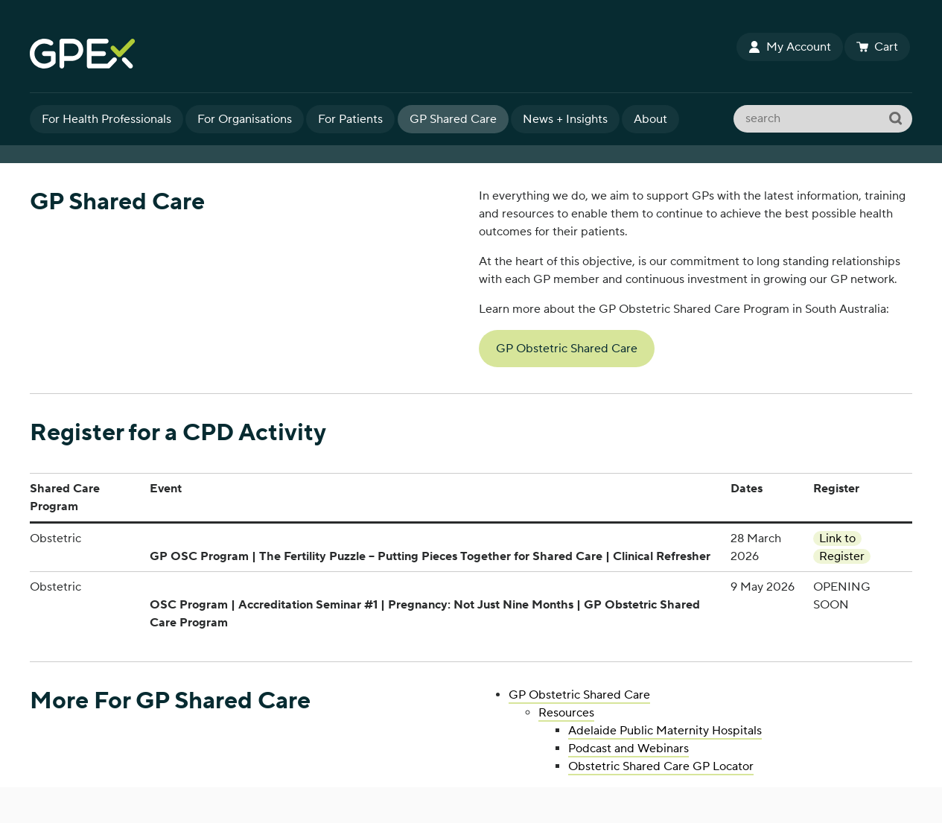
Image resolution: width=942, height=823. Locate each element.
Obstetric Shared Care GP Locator (661, 766)
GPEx (383, 54)
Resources (566, 712)
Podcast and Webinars (628, 748)
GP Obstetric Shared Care (566, 348)
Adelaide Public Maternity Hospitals (665, 730)
